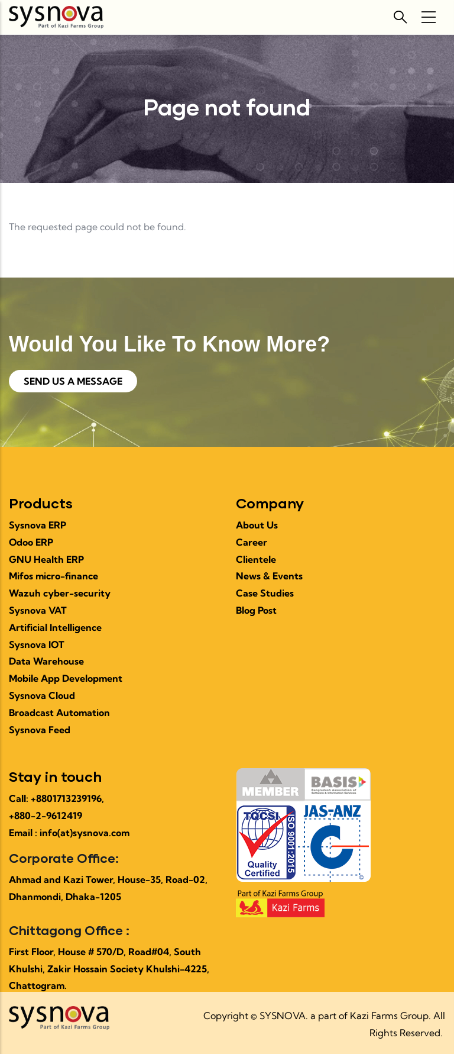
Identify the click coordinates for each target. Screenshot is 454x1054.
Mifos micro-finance (53, 576)
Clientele (256, 559)
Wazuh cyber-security (60, 593)
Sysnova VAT (38, 610)
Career (251, 542)
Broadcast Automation (59, 712)
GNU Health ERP (46, 559)
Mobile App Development (65, 678)
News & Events (269, 576)
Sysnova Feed (39, 730)
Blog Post (256, 610)
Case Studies (265, 593)
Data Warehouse (46, 661)
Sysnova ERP (37, 525)
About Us (257, 525)
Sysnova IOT (36, 644)
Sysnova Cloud (42, 695)
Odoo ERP (31, 542)
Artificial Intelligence (55, 627)
